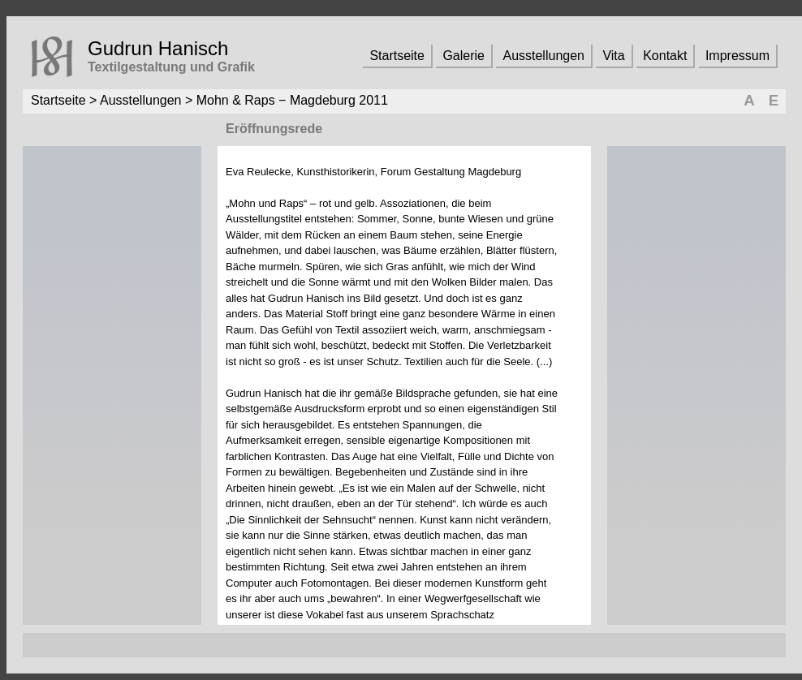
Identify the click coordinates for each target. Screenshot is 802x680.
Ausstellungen (543, 55)
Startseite (397, 55)
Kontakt (665, 55)
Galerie (463, 55)
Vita (613, 55)
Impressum (737, 55)
